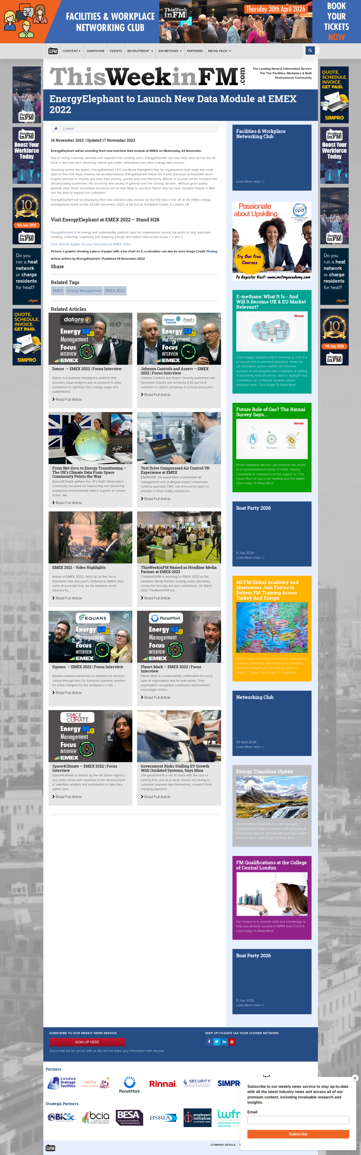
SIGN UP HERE (87, 1042)
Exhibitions (170, 51)
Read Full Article (67, 399)
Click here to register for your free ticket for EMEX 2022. (91, 244)
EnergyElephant (62, 232)
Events (116, 51)
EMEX (58, 290)
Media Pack (219, 51)
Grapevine (96, 51)
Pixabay (212, 251)
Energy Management (84, 290)
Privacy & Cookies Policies (292, 1144)
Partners (195, 51)
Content (72, 51)
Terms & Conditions (253, 1144)
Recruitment (140, 51)
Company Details (223, 1144)
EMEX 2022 (115, 290)
